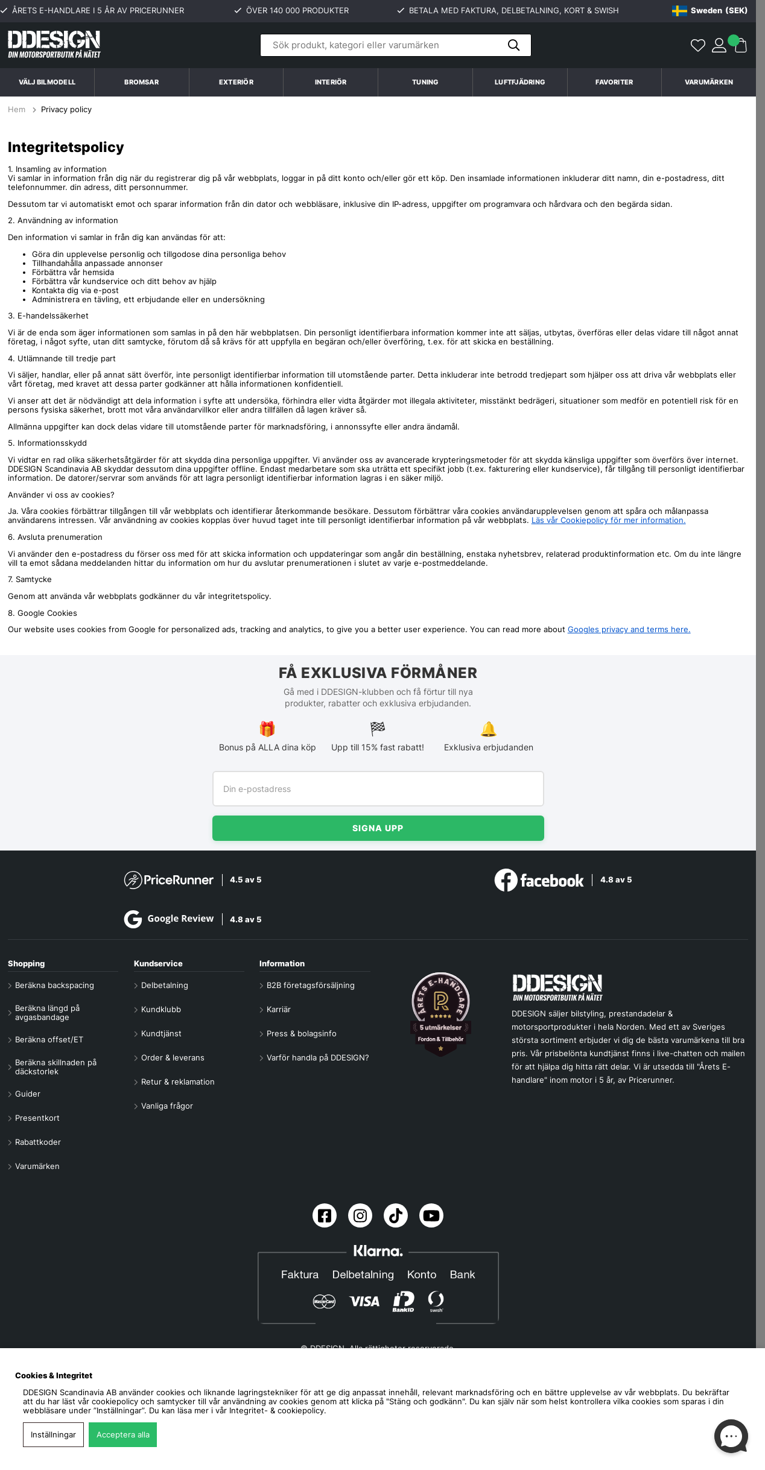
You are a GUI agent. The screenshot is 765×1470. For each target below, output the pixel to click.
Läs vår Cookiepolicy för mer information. (609, 520)
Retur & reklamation (178, 1081)
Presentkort (37, 1118)
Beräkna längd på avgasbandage (47, 1013)
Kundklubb (161, 1009)
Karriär (279, 1009)
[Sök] (396, 45)
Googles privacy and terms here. (629, 629)
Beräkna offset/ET (49, 1039)
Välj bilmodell (47, 82)
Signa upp (378, 828)
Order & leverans (173, 1057)
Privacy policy (66, 109)
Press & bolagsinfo (302, 1033)
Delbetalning (164, 985)
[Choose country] (710, 10)
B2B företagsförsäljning (311, 985)
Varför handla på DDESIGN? (318, 1057)
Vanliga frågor (167, 1105)
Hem (18, 109)
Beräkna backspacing (54, 985)
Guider (27, 1093)
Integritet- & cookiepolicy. (277, 1410)
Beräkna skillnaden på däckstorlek (56, 1067)
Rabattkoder (38, 1142)
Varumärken (709, 82)
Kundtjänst (161, 1033)
